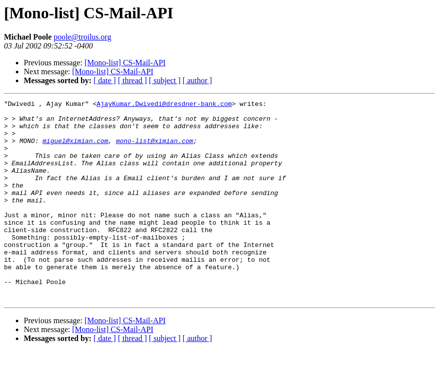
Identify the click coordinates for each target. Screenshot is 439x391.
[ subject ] (165, 80)
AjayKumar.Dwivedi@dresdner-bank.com (164, 104)
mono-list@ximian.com (154, 149)
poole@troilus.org (82, 37)
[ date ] (105, 80)
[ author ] (197, 80)
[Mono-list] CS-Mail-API (125, 62)
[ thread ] (132, 80)
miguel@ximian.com (75, 149)
